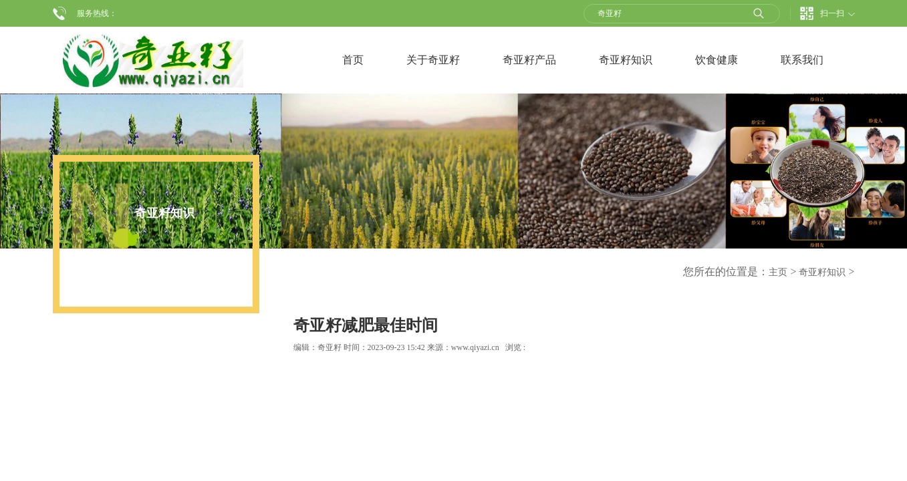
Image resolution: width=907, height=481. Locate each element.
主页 (778, 272)
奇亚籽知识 (822, 272)
